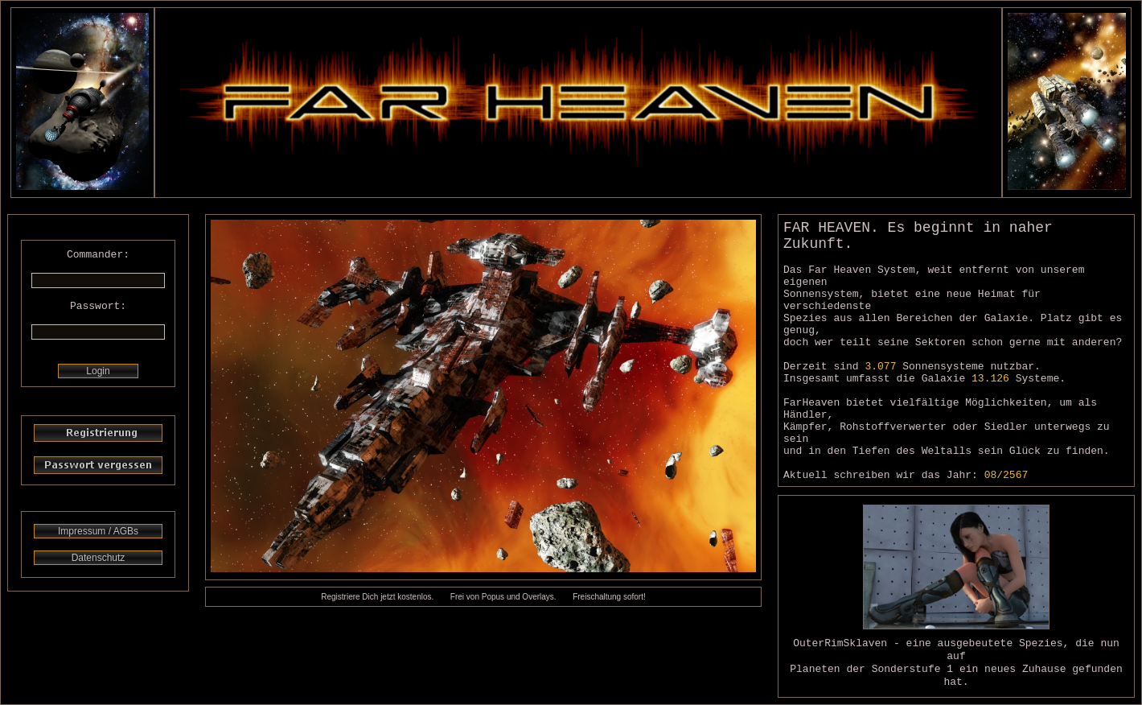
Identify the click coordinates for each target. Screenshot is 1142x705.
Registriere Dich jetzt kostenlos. (377, 596)
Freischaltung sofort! (609, 596)
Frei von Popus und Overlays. (503, 596)
